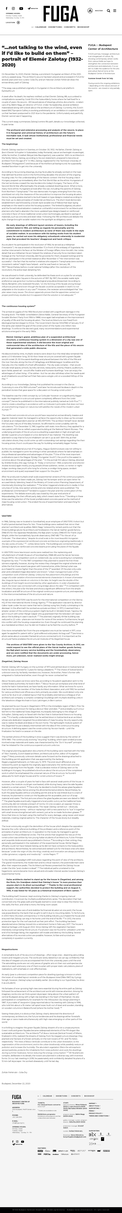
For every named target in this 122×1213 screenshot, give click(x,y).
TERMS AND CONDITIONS (98, 1116)
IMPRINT (92, 1103)
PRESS (91, 1111)
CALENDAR (40, 27)
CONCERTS (69, 27)
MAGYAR (99, 11)
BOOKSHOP (83, 27)
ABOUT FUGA (94, 1106)
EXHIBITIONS (55, 27)
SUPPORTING (94, 1108)
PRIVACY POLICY (95, 1113)
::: (32, 27)
